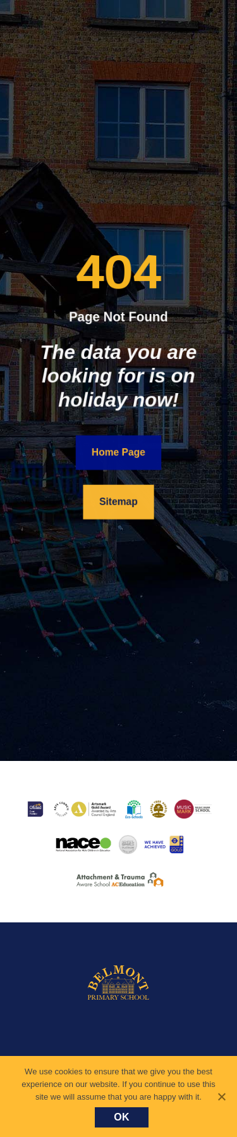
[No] (221, 1096)
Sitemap (118, 501)
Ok (122, 1117)
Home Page (118, 452)
